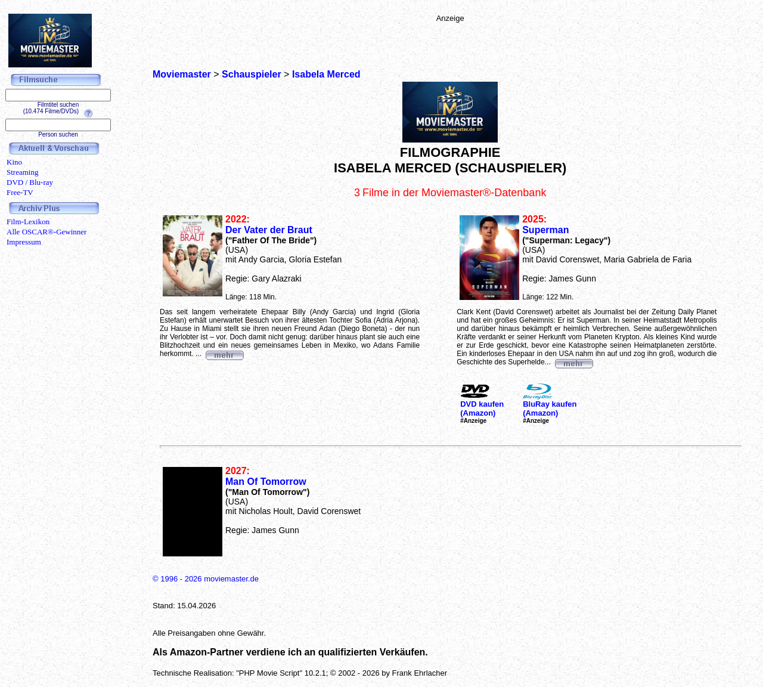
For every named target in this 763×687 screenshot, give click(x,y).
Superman (545, 230)
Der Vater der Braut (268, 230)
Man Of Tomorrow (265, 481)
